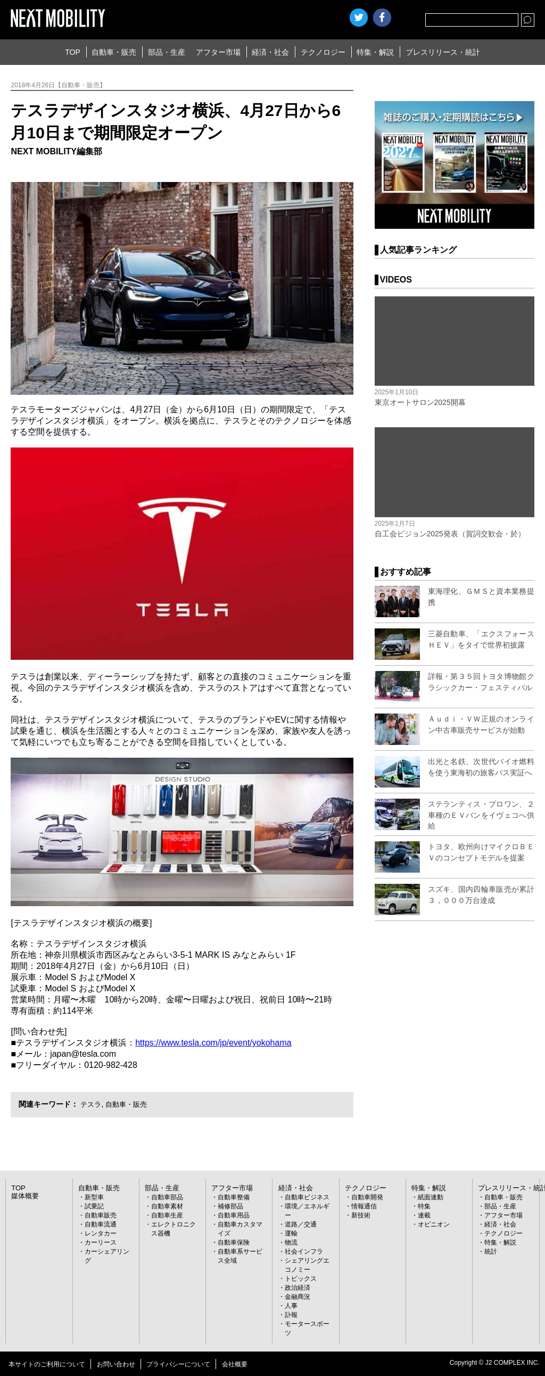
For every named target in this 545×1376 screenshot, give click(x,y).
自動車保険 (234, 1242)
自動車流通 (101, 1224)
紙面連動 (430, 1197)
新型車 (94, 1197)
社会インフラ (304, 1251)
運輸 (291, 1233)
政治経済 (297, 1287)
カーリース (101, 1242)
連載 (424, 1215)
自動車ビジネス (307, 1197)
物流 (291, 1242)
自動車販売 (101, 1215)
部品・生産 (166, 52)
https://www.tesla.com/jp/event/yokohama (213, 1042)
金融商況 (297, 1296)
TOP (72, 52)
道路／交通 (301, 1224)
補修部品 (230, 1206)
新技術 (360, 1215)
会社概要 (234, 1364)
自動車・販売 (114, 52)
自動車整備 (234, 1197)
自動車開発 (367, 1197)
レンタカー (101, 1233)
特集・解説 (375, 52)
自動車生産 (167, 1215)
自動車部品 (167, 1197)
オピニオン (434, 1224)
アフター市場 (218, 52)
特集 (424, 1206)
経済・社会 (270, 52)
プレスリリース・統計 (443, 52)
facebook (382, 18)
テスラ (91, 1104)
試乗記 (94, 1206)
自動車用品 (234, 1215)
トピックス (301, 1278)
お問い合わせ (116, 1364)
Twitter (359, 18)
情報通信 (364, 1206)
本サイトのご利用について (47, 1364)
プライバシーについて (178, 1364)
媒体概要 (24, 1196)
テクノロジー (323, 52)
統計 (490, 1251)
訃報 (291, 1315)
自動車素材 (167, 1206)
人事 (291, 1305)
